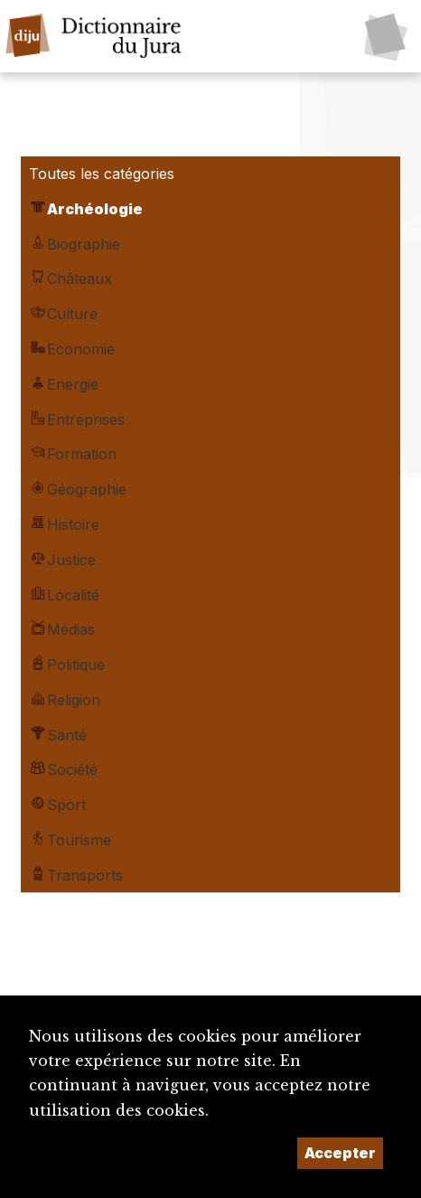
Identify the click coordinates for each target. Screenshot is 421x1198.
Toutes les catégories (101, 174)
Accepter (340, 1153)
